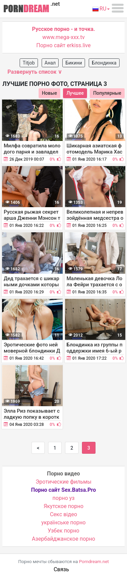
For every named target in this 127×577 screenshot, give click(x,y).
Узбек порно (64, 530)
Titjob (29, 63)
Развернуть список (34, 72)
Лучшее (75, 93)
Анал (50, 63)
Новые (49, 93)
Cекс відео (63, 514)
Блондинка (104, 63)
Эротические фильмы (63, 482)
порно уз (63, 498)
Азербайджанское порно (63, 539)
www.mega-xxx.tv (63, 37)
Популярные (107, 93)
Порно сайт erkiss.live (63, 45)
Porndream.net (94, 561)
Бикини (73, 63)
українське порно (63, 522)
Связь (61, 569)
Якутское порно (64, 506)
